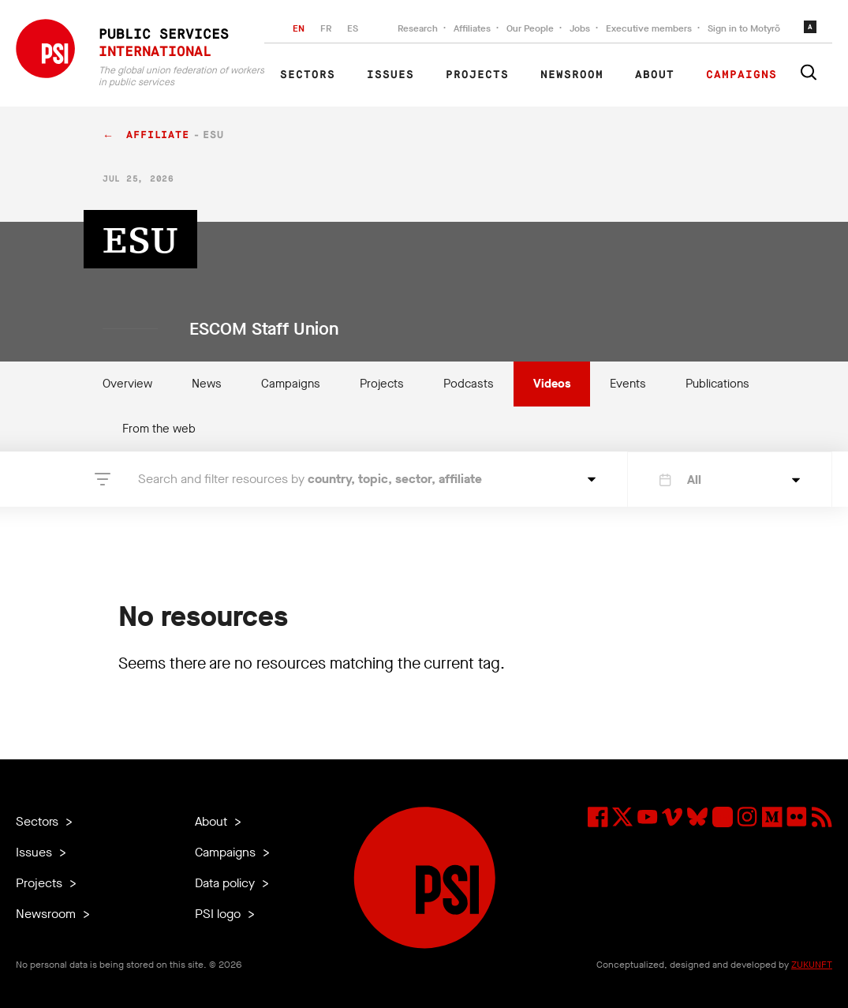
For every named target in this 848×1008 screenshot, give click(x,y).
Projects (477, 75)
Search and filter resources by (310, 478)
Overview (127, 384)
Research (418, 28)
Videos (551, 384)
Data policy (226, 883)
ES (352, 28)
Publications (717, 384)
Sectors (307, 75)
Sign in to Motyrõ (744, 28)
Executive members (649, 28)
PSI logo (219, 913)
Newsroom (571, 75)
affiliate (157, 135)
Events (628, 384)
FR (325, 28)
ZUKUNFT (811, 964)
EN (298, 28)
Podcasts (468, 384)
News (207, 384)
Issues (390, 75)
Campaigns (741, 75)
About (654, 75)
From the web (159, 429)
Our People (530, 28)
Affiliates (472, 28)
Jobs (580, 28)
